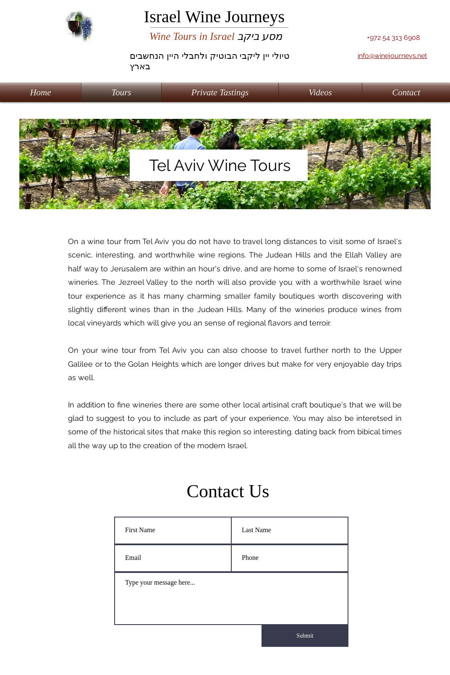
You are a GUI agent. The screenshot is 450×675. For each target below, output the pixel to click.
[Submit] (305, 636)
